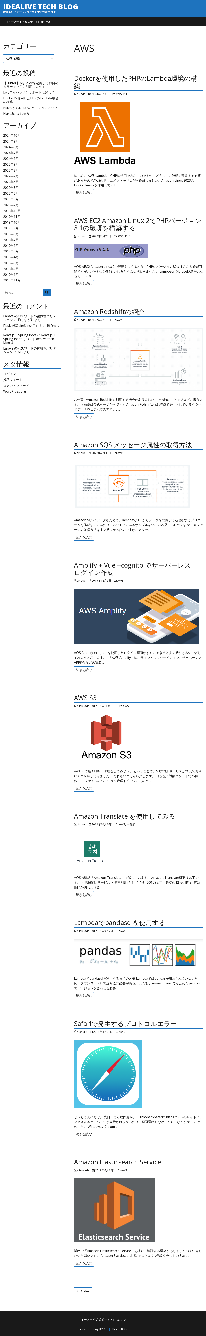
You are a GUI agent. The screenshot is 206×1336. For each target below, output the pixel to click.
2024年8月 (11, 147)
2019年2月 (11, 269)
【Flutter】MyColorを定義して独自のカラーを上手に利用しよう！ (30, 85)
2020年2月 (11, 205)
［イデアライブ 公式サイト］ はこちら (29, 22)
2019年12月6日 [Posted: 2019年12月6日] (101, 580)
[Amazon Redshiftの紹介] (138, 359)
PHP (125, 94)
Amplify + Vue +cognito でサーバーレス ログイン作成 (135, 569)
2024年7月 (11, 153)
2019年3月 (11, 263)
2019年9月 (11, 228)
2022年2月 (11, 193)
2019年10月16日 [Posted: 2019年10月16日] (102, 824)
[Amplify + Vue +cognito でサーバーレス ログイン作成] (138, 616)
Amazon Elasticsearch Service (117, 1162)
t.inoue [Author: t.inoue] (81, 236)
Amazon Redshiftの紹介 (109, 311)
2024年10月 (12, 135)
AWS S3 (85, 697)
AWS (119, 94)
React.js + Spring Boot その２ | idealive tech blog (29, 339)
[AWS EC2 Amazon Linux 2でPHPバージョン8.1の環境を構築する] (138, 251)
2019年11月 (12, 216)
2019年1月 (11, 274)
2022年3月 (11, 187)
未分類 (131, 824)
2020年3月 (11, 199)
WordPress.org (14, 391)
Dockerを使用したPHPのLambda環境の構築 (30, 100)
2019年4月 (11, 257)
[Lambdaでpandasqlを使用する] (138, 954)
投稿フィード (13, 379)
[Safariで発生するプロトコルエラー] (138, 1074)
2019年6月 (11, 245)
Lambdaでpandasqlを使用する (119, 922)
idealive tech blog (40, 6)
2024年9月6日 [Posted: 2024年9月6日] (100, 94)
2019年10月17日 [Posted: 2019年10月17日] (105, 706)
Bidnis (124, 1329)
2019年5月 (11, 251)
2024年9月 (11, 141)
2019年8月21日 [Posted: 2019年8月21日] (103, 1032)
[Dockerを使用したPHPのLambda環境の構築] (138, 134)
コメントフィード (16, 385)
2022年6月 (11, 182)
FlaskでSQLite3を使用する (22, 325)
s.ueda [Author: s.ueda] (81, 94)
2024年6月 (11, 158)
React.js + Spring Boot (19, 335)
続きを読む (84, 192)
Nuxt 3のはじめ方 (16, 113)
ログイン (9, 374)
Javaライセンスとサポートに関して (29, 92)
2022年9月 (11, 164)
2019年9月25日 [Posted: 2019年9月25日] (105, 931)
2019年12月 (12, 211)
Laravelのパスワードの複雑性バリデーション (31, 350)
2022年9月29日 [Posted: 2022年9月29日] (101, 236)
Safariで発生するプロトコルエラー (125, 1023)
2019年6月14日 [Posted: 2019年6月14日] (105, 1170)
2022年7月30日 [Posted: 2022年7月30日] (101, 320)
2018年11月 (12, 280)
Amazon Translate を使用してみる (124, 816)
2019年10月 (12, 222)
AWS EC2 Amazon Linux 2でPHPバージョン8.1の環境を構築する (137, 224)
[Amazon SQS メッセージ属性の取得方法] (138, 486)
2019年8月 (11, 234)
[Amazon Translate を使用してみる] (138, 850)
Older (83, 1291)
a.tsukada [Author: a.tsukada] (83, 706)
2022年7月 (11, 176)
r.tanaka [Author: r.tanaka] (82, 1032)
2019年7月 (11, 240)
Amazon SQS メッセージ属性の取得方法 (133, 444)
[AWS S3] (138, 738)
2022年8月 (11, 170)
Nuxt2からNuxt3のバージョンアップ (30, 107)
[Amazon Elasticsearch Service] (138, 1210)
